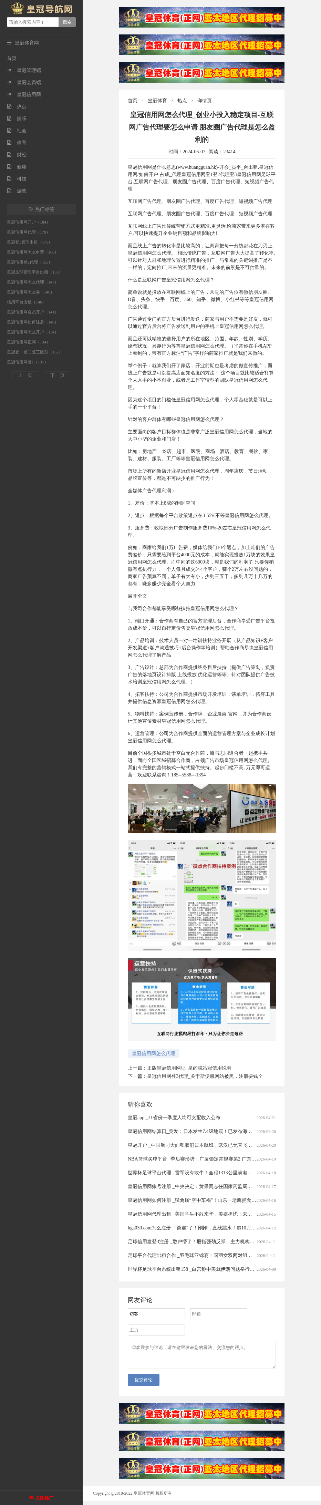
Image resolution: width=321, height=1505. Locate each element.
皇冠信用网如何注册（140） (33, 322)
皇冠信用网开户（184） (28, 222)
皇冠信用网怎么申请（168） (33, 252)
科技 (17, 179)
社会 (17, 130)
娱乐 (17, 118)
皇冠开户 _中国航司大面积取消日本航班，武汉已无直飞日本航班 (197, 1145)
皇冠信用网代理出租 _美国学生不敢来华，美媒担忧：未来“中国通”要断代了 (209, 1214)
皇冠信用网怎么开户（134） (33, 332)
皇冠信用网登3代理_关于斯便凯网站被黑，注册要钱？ (205, 1076)
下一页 (57, 375)
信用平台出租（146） (26, 302)
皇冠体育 (157, 100)
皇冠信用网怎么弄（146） (30, 292)
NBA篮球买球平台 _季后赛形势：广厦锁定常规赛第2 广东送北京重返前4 (205, 1159)
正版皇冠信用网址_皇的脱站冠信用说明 (189, 1068)
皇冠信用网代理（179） (28, 232)
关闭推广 (44, 1498)
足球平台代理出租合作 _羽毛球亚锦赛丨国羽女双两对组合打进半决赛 (202, 1255)
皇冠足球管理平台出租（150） (35, 272)
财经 (17, 154)
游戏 (17, 191)
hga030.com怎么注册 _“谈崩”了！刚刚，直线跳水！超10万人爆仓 (197, 1227)
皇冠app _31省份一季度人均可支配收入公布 (174, 1117)
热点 (17, 106)
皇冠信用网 (24, 94)
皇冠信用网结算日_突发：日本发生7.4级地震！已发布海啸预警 (195, 1131)
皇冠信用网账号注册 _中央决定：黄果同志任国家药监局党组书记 (197, 1186)
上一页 (25, 375)
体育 (17, 142)
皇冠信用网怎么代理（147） (33, 282)
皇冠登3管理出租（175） (29, 242)
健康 (17, 166)
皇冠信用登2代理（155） (29, 262)
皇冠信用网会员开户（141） (33, 312)
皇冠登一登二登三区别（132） (35, 352)
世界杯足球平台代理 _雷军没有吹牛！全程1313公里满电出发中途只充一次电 (209, 1172)
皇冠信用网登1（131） (27, 362)
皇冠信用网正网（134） (28, 342)
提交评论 (144, 1384)
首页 (12, 58)
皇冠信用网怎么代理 (153, 1053)
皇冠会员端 (24, 82)
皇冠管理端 (24, 70)
